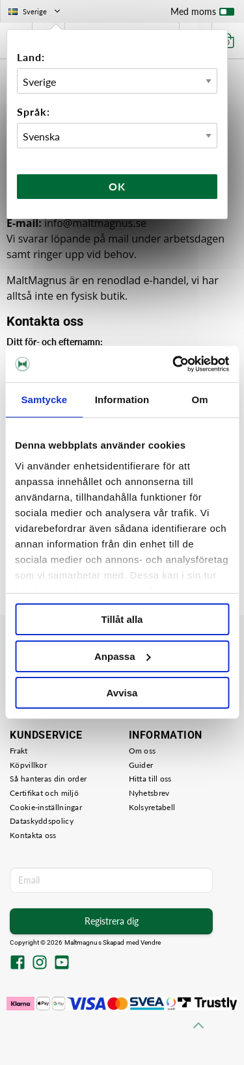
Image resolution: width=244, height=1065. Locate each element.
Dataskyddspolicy (42, 821)
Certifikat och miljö (44, 793)
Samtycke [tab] (44, 399)
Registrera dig (112, 921)
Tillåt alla (122, 619)
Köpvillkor (28, 765)
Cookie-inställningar (46, 807)
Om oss (142, 751)
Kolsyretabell (152, 807)
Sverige (35, 11)
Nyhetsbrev (149, 793)
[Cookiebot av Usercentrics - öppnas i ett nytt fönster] (173, 364)
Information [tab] (122, 399)
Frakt (19, 751)
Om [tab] (200, 399)
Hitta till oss (150, 778)
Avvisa (122, 692)
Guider (141, 765)
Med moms (202, 14)
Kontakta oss (33, 835)
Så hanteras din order (48, 778)
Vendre (151, 942)
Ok (117, 186)
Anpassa (122, 656)
